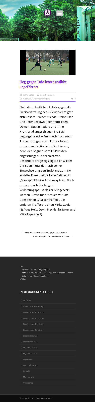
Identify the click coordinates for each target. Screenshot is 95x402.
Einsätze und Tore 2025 (33, 324)
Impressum (28, 359)
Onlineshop (28, 383)
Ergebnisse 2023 (30, 335)
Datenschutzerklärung (33, 306)
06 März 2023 (28, 95)
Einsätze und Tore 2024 (33, 318)
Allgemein (27, 98)
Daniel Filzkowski (47, 95)
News (47, 98)
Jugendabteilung (30, 365)
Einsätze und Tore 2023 (33, 312)
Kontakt (26, 371)
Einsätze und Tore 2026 (33, 330)
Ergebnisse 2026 (30, 353)
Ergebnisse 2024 (30, 341)
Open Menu (59, 13)
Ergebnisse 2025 (30, 347)
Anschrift (27, 300)
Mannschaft (28, 377)
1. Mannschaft (38, 98)
